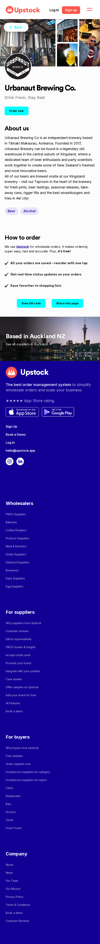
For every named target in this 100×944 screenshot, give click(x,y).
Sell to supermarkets (19, 639)
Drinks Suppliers (16, 554)
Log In (10, 442)
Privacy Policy (15, 896)
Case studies (14, 679)
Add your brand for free (21, 695)
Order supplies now (18, 764)
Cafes (9, 788)
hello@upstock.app (20, 450)
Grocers (11, 812)
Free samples (14, 755)
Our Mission (13, 888)
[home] (22, 10)
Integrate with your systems (23, 671)
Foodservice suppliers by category (28, 772)
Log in (54, 10)
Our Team (12, 880)
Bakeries (11, 522)
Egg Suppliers (14, 586)
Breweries (12, 570)
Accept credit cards (18, 655)
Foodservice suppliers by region (26, 780)
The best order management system (39, 384)
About (9, 864)
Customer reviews (17, 631)
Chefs (9, 820)
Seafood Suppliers (17, 562)
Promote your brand (18, 663)
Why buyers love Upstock (22, 747)
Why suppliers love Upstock (23, 623)
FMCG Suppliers (16, 514)
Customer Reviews (17, 920)
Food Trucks (14, 828)
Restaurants (13, 796)
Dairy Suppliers (15, 578)
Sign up (71, 10)
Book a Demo (16, 434)
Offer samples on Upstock (22, 687)
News (9, 872)
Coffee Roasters (16, 530)
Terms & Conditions (18, 904)
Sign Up (11, 426)
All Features (13, 703)
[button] (87, 10)
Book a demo (14, 711)
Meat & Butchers (16, 546)
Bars (8, 804)
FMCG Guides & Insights (21, 647)
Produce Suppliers (17, 538)
